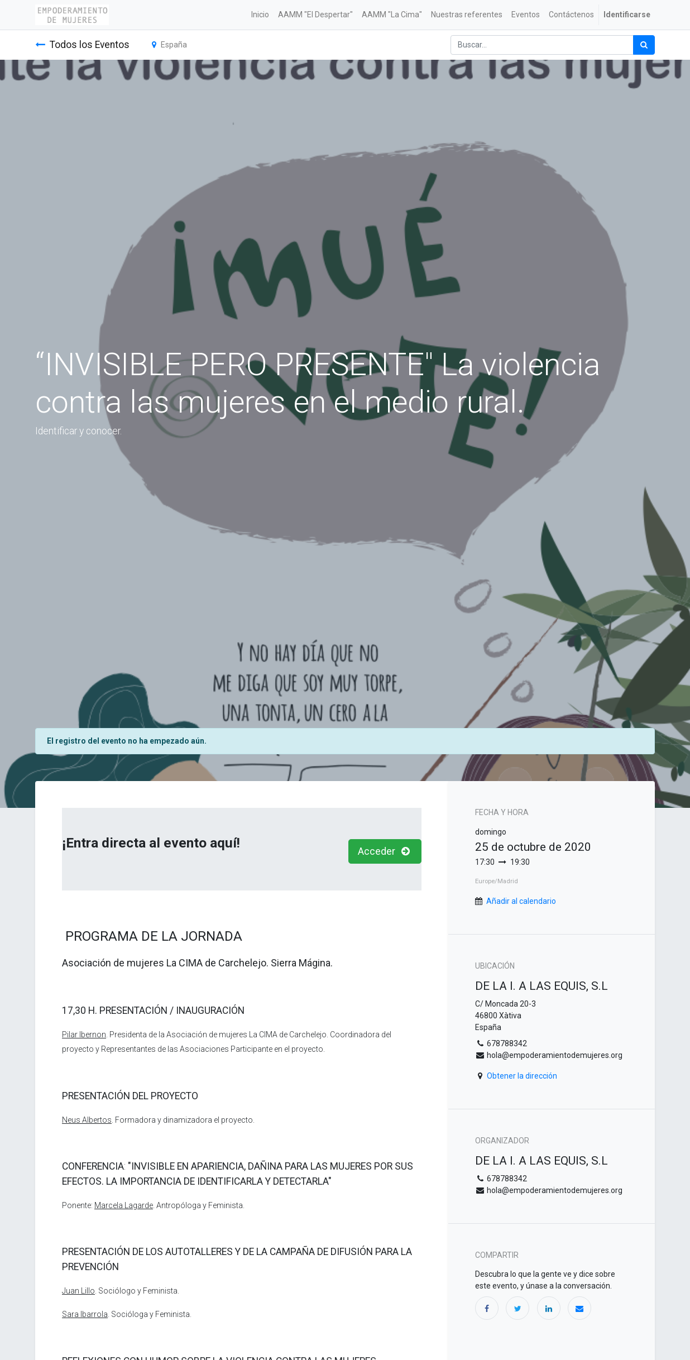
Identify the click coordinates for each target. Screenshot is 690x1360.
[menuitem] (260, 14)
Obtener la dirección (522, 1075)
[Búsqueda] (644, 45)
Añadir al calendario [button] (521, 901)
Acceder (385, 851)
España (169, 44)
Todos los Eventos (82, 44)
